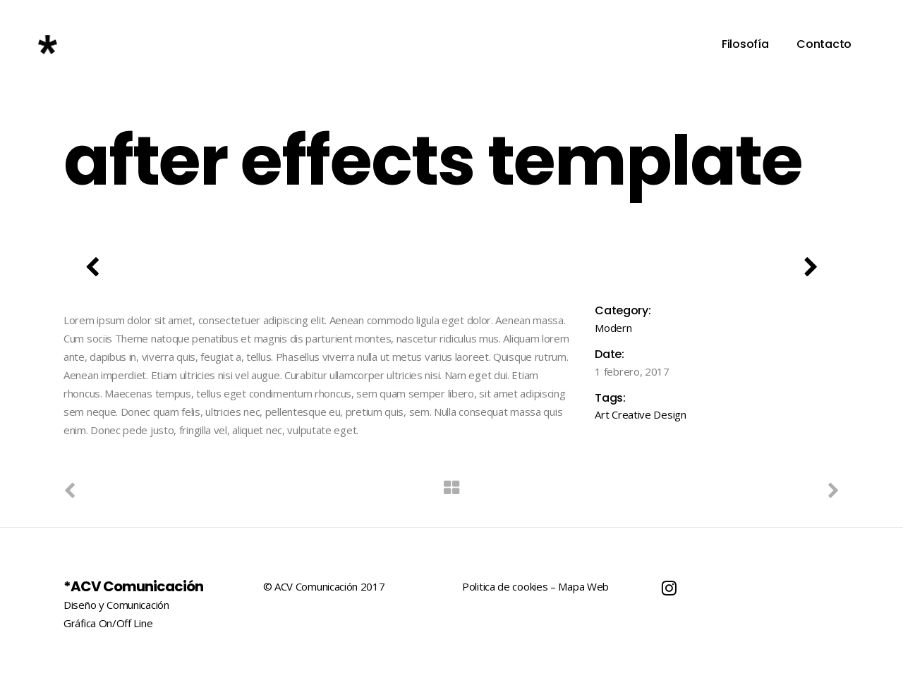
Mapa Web (583, 586)
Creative (631, 414)
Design (669, 414)
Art (602, 414)
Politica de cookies (504, 586)
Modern (613, 328)
